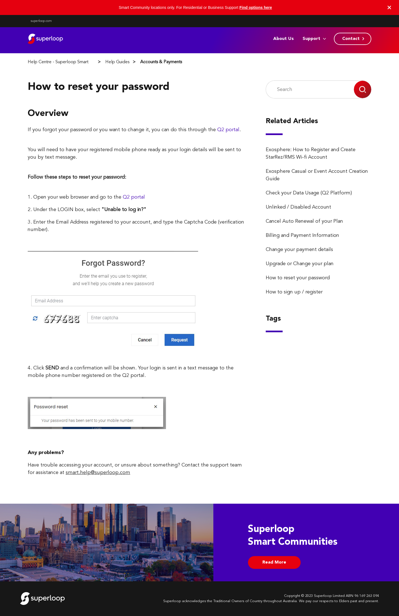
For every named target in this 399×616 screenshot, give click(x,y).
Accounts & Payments (161, 62)
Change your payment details (299, 249)
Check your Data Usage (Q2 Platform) (309, 193)
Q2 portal (228, 129)
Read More (274, 562)
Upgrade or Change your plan (300, 263)
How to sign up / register (294, 292)
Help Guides (117, 62)
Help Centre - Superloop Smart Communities (71, 62)
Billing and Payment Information (302, 235)
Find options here (255, 7)
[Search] (310, 89)
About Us (283, 39)
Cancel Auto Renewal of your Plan (304, 221)
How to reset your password (298, 277)
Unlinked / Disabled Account (298, 207)
